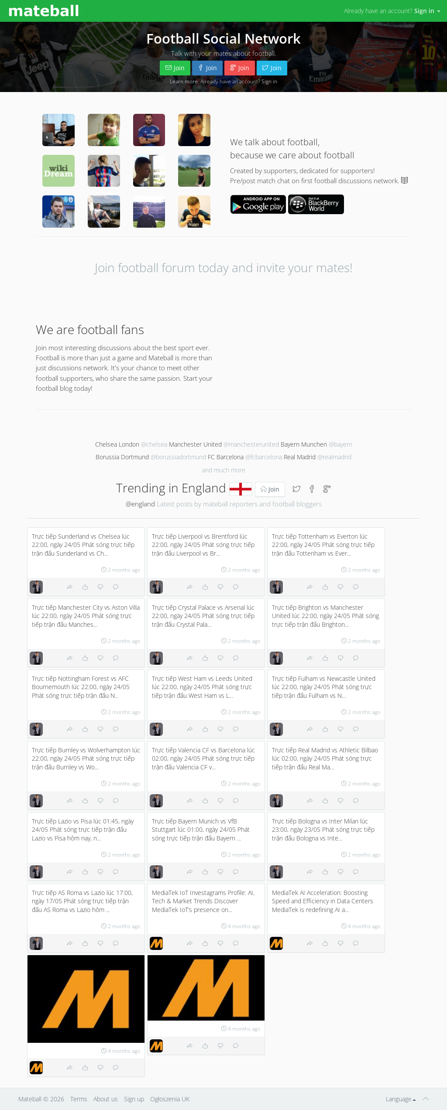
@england (140, 504)
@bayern (340, 444)
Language (401, 1099)
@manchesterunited (251, 444)
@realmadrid (334, 457)
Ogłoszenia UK (169, 1099)
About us (105, 1099)
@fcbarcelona (263, 457)
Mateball (29, 1099)
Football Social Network (223, 38)
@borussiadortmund (178, 457)
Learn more (184, 81)
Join (175, 68)
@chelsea (154, 444)
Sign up (134, 1099)
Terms (78, 1099)
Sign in (269, 81)
